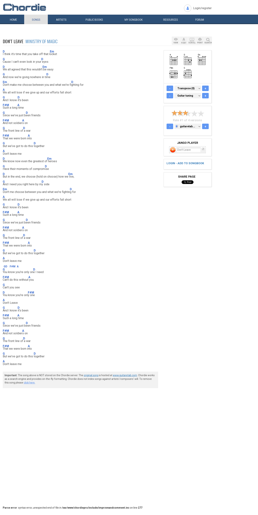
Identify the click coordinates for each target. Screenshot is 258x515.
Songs (36, 19)
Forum (199, 19)
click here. (29, 382)
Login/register (202, 8)
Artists (61, 19)
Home (13, 19)
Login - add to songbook (185, 163)
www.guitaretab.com (125, 375)
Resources (170, 19)
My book (134, 19)
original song (91, 375)
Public (94, 19)
